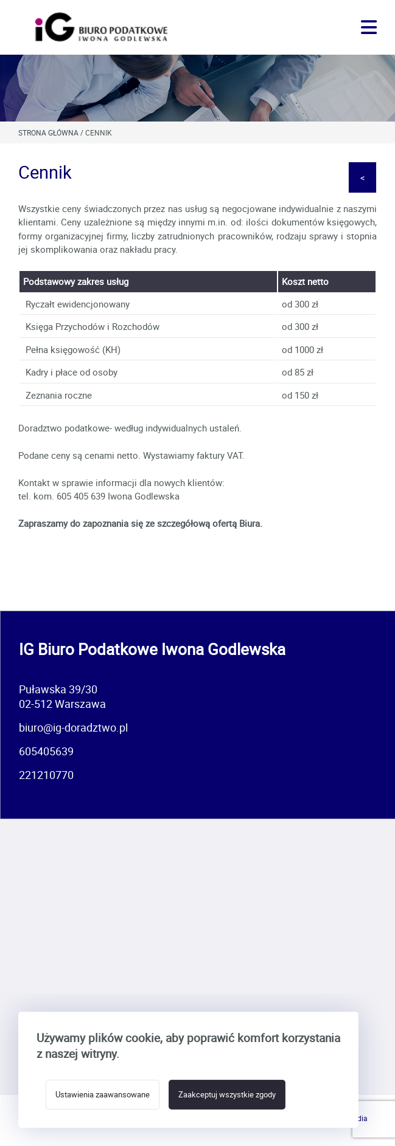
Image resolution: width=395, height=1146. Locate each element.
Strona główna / (51, 132)
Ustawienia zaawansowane (102, 1094)
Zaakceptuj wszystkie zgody (227, 1094)
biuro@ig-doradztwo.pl (73, 727)
